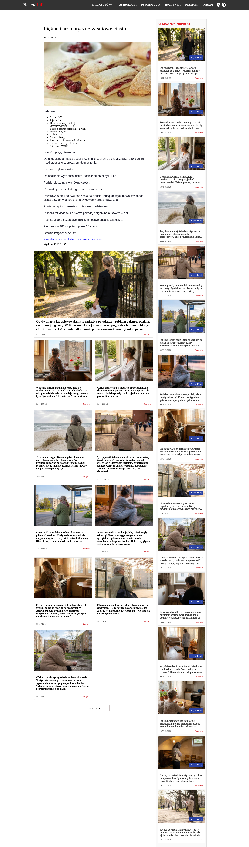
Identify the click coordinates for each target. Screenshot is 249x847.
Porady (208, 4)
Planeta (33, 4)
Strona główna (103, 4)
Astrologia (127, 4)
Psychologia (150, 4)
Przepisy (191, 4)
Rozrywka (173, 4)
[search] (224, 5)
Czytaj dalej (94, 708)
